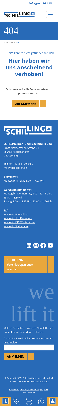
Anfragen (34, 3)
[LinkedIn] (29, 245)
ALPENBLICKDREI (41, 381)
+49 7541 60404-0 (23, 163)
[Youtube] (50, 245)
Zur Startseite (26, 104)
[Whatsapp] (41, 401)
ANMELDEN (15, 356)
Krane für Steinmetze (16, 226)
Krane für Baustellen (16, 214)
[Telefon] (17, 401)
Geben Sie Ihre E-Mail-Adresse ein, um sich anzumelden (28, 340)
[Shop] (29, 401)
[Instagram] (36, 245)
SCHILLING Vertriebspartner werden (20, 264)
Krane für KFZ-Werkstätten (19, 222)
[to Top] (52, 401)
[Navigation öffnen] (50, 14)
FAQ (6, 210)
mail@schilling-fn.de (15, 167)
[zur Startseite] (19, 14)
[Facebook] (43, 245)
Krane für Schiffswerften (18, 218)
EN (50, 3)
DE (44, 3)
